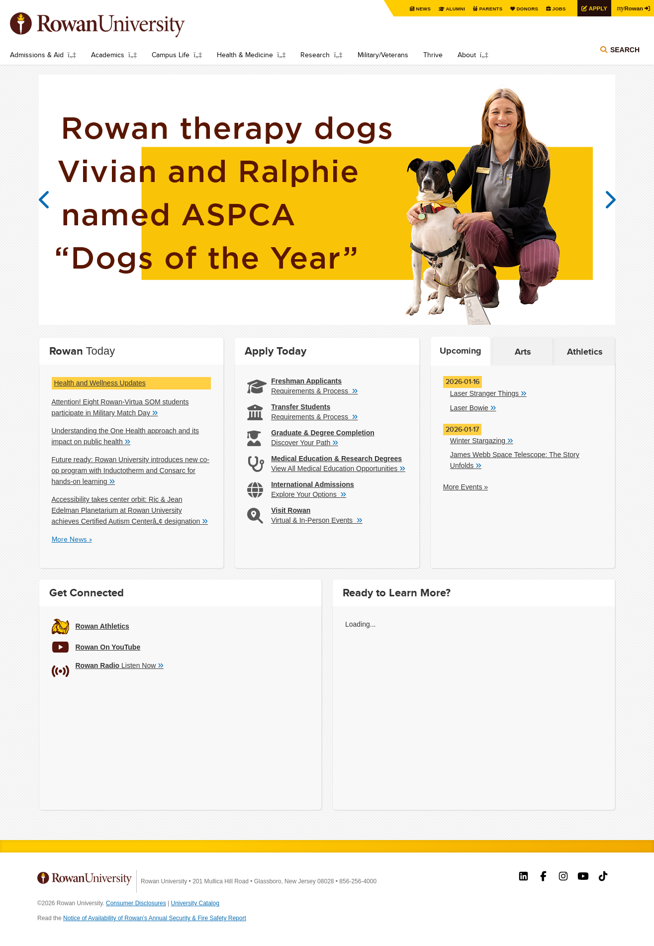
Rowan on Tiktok (603, 877)
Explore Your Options (308, 494)
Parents (486, 8)
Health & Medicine (245, 55)
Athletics (585, 351)
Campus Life (170, 55)
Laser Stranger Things (488, 393)
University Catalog (195, 903)
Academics (107, 55)
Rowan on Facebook (543, 877)
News (417, 8)
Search (625, 51)
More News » (72, 539)
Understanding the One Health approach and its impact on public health (125, 436)
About (467, 55)
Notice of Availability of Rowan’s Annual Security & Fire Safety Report (154, 918)
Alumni (450, 8)
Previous (49, 200)
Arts (523, 351)
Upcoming (460, 350)
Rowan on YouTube (583, 877)
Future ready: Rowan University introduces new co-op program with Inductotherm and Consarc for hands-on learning (130, 471)
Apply (595, 8)
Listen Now (120, 665)
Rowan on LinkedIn (523, 877)
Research (315, 55)
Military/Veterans (383, 55)
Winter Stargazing (481, 440)
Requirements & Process (314, 390)
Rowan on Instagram (563, 877)
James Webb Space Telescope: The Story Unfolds (514, 460)
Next (606, 200)
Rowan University (112, 24)
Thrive (433, 55)
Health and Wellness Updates (100, 383)
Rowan (629, 8)
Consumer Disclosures (136, 903)
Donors (523, 8)
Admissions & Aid (37, 55)
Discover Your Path (304, 442)
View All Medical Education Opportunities (338, 468)
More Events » (465, 487)
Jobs (555, 8)
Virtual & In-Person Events (316, 520)
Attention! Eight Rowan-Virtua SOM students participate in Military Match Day (120, 407)
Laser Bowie (473, 407)
